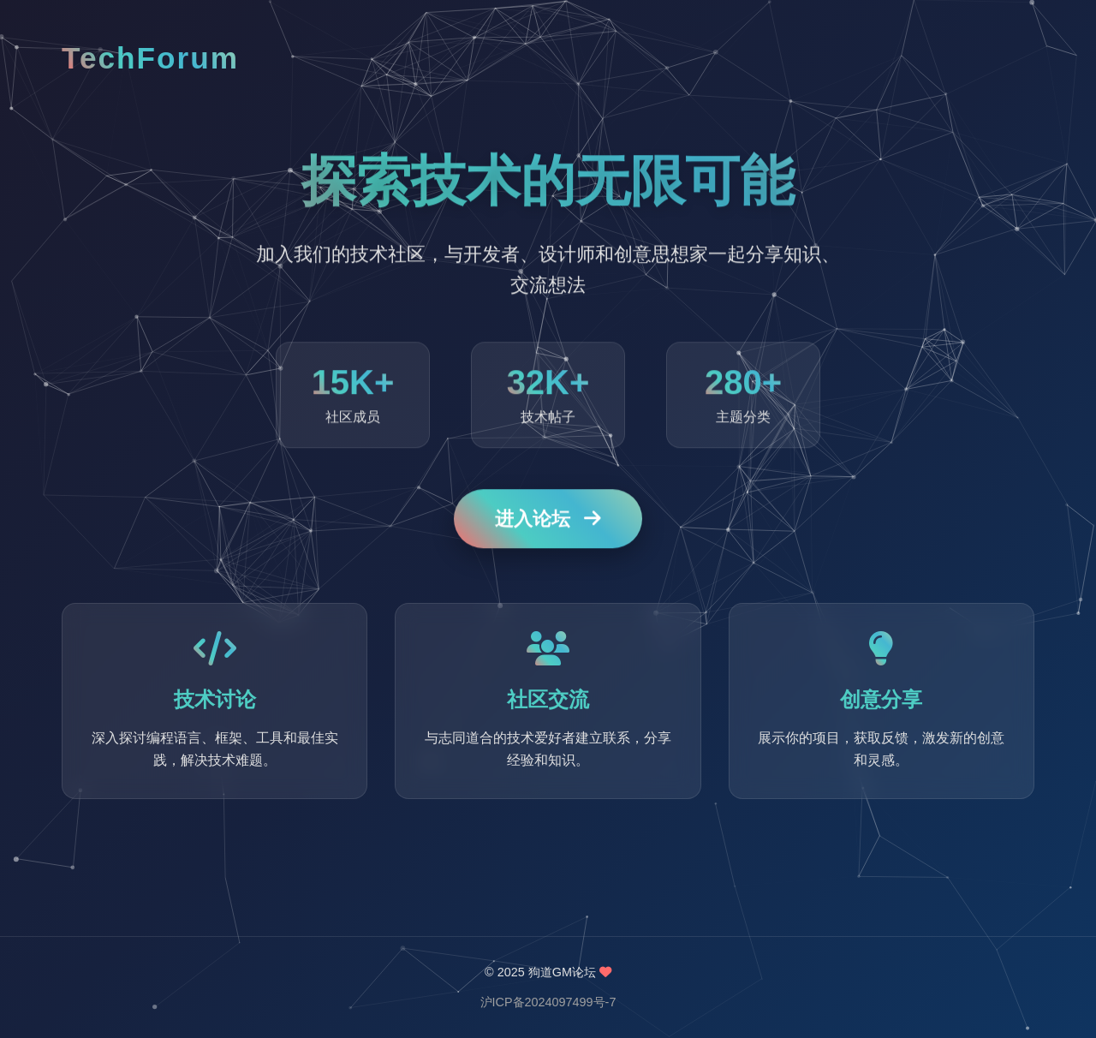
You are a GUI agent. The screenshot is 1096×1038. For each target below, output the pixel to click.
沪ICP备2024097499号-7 (548, 1002)
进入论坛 (548, 519)
